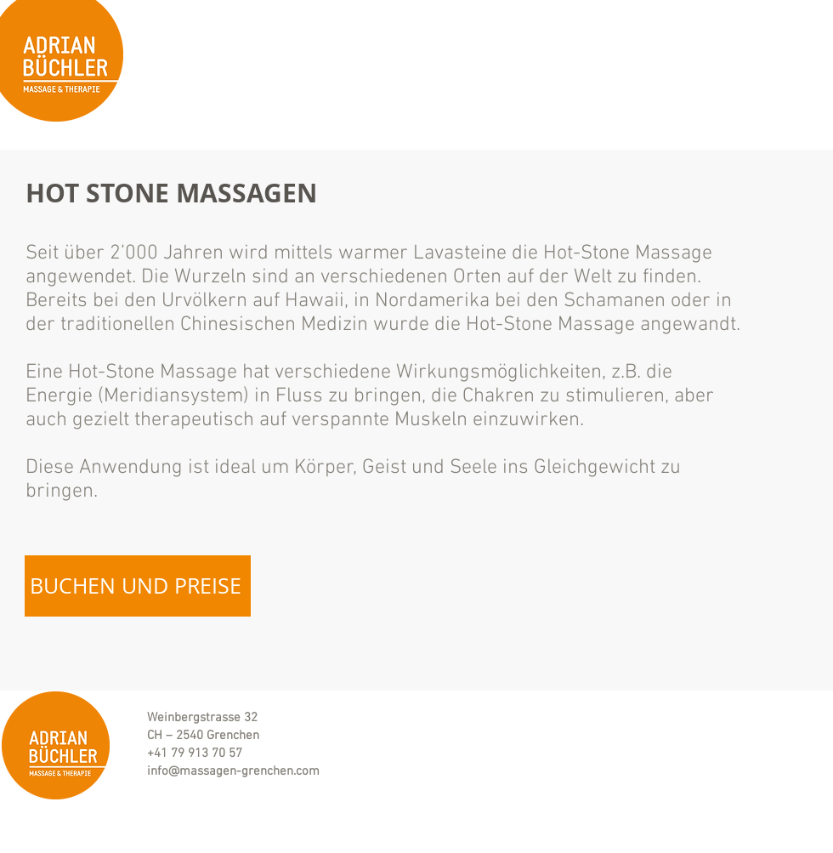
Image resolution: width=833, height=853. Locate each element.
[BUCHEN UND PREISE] (138, 586)
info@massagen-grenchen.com (233, 771)
